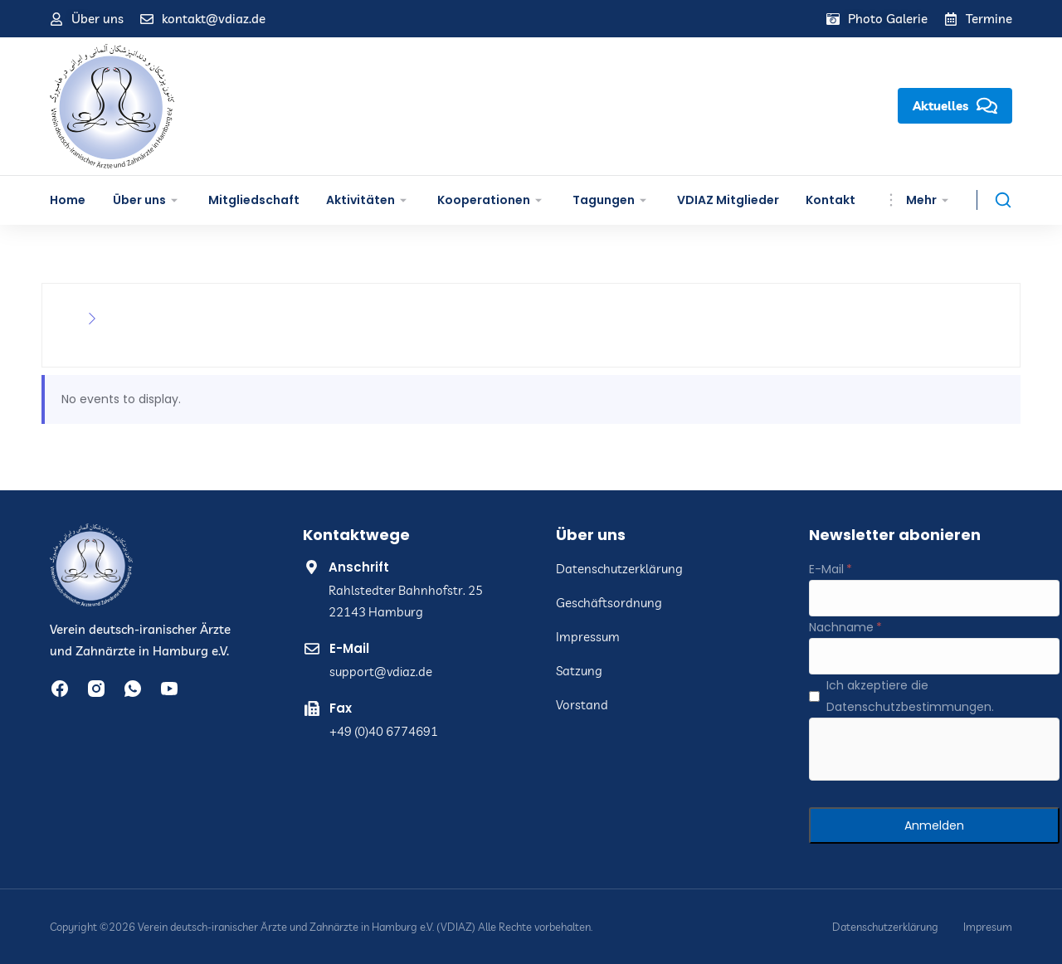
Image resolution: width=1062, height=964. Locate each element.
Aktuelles (955, 105)
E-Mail (349, 648)
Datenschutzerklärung (885, 927)
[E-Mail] (934, 598)
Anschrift (359, 567)
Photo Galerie (888, 19)
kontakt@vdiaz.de (214, 19)
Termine (989, 19)
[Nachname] (934, 656)
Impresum (987, 927)
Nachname (841, 627)
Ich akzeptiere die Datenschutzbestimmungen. (910, 696)
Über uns (97, 19)
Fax (340, 708)
